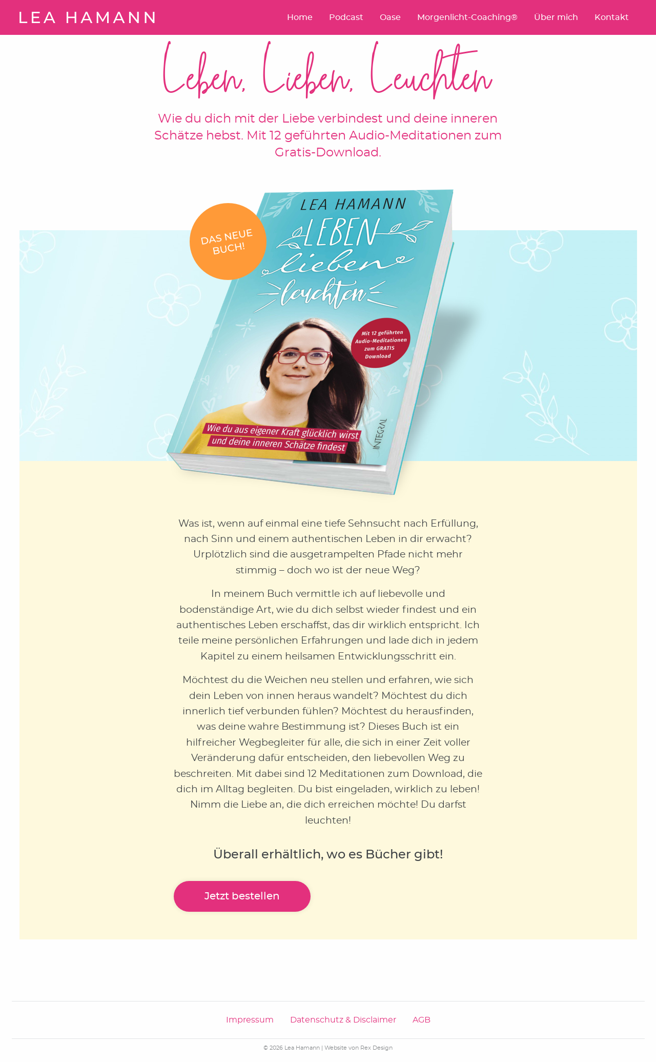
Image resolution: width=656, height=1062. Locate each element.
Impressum (250, 1020)
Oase (390, 17)
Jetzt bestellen (242, 896)
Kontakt (611, 17)
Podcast (346, 17)
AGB (421, 1020)
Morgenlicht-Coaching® (467, 17)
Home (300, 17)
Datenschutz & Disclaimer (343, 1020)
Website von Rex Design (358, 1048)
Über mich (556, 17)
